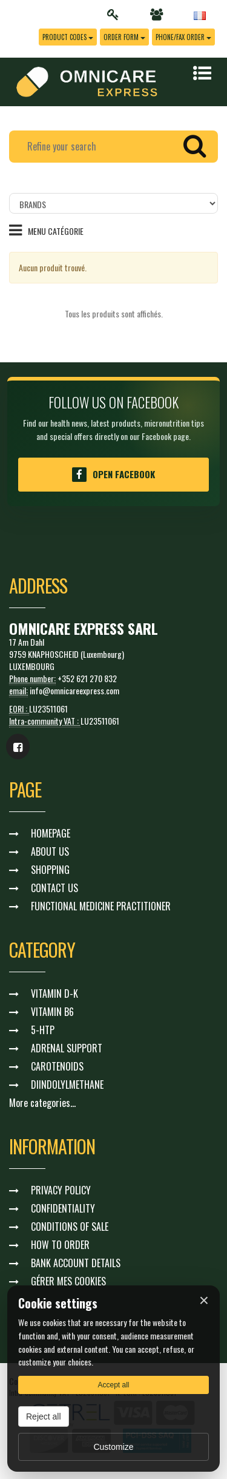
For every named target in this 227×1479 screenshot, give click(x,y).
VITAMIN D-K (54, 993)
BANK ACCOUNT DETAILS (75, 1263)
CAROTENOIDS (57, 1066)
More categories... (42, 1102)
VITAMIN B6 (52, 1011)
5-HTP (42, 1030)
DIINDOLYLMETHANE (67, 1084)
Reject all (43, 1416)
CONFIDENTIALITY (63, 1208)
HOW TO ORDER (60, 1244)
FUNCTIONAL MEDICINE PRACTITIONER (101, 906)
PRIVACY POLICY (61, 1190)
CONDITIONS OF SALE (69, 1226)
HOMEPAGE (50, 833)
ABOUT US (50, 851)
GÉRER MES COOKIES (68, 1281)
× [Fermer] (204, 1300)
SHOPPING (50, 869)
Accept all (113, 1385)
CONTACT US (54, 888)
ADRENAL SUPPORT (66, 1048)
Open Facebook (113, 474)
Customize (113, 1447)
